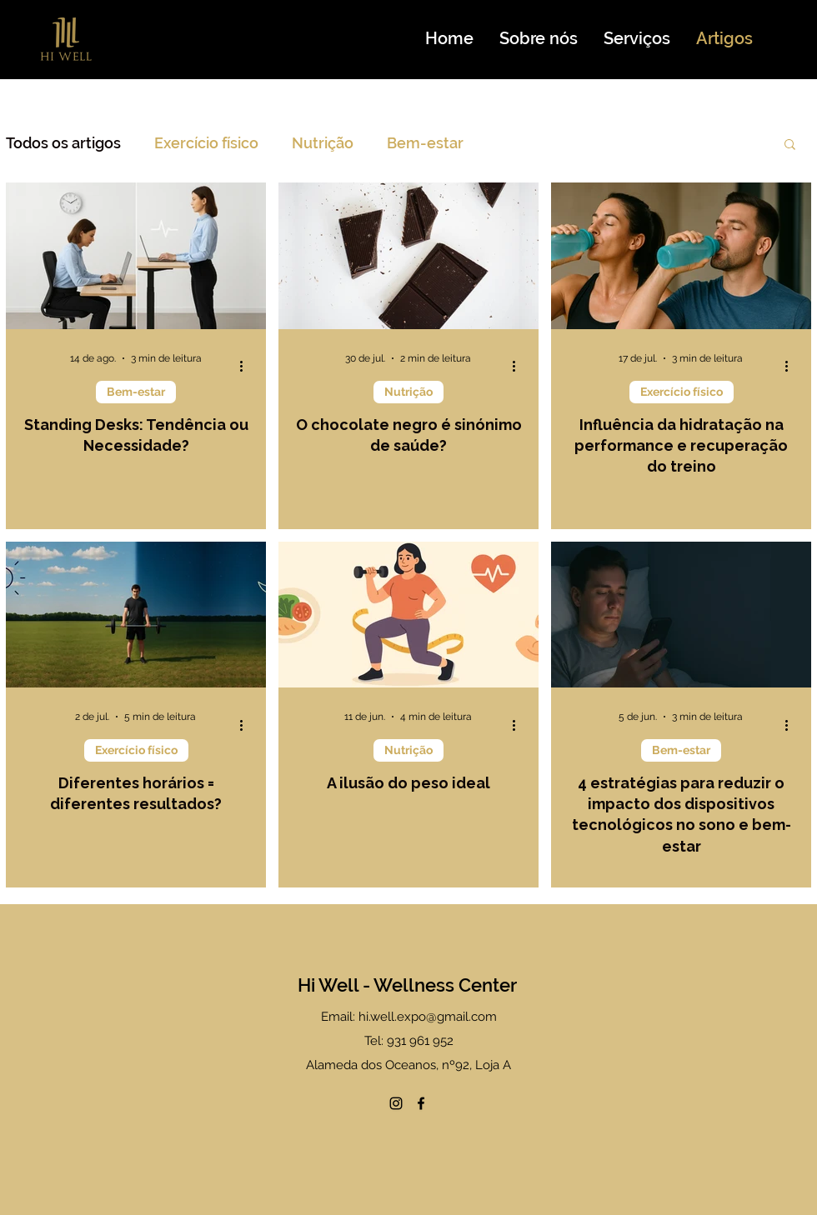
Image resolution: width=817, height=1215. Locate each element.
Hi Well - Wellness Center (407, 985)
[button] (790, 145)
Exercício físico (206, 143)
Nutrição (322, 143)
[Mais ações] (247, 367)
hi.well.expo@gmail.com (427, 1016)
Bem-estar (425, 143)
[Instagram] (396, 1103)
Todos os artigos (63, 143)
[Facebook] (421, 1103)
